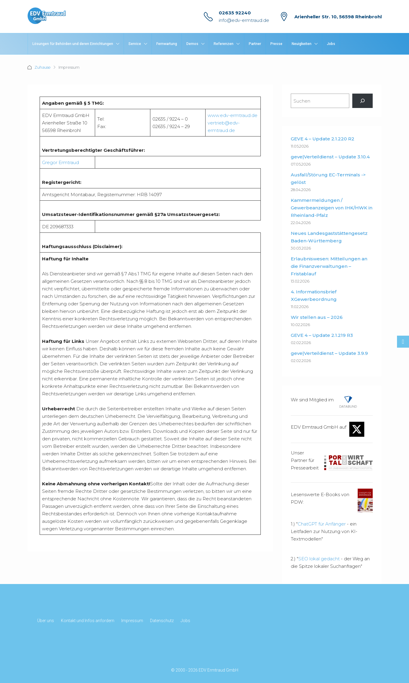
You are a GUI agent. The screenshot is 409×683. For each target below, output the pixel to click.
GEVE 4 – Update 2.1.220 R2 (322, 139)
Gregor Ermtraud (60, 162)
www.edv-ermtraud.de (232, 115)
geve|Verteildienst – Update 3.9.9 (329, 353)
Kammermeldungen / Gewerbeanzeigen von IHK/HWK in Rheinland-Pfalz (331, 207)
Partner (255, 44)
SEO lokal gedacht (319, 559)
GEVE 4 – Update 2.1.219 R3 (322, 335)
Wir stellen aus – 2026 (317, 317)
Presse (276, 44)
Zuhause (43, 67)
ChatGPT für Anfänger (322, 524)
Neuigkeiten (301, 44)
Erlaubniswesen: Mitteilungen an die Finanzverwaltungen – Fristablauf (329, 266)
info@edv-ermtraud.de (244, 20)
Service (134, 44)
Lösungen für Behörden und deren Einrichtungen (72, 44)
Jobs (331, 44)
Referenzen (223, 44)
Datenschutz (162, 620)
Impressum (132, 620)
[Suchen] (362, 101)
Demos (192, 44)
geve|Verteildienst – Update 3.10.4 (330, 157)
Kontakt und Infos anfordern (87, 620)
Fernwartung (166, 44)
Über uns (45, 620)
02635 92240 (235, 13)
